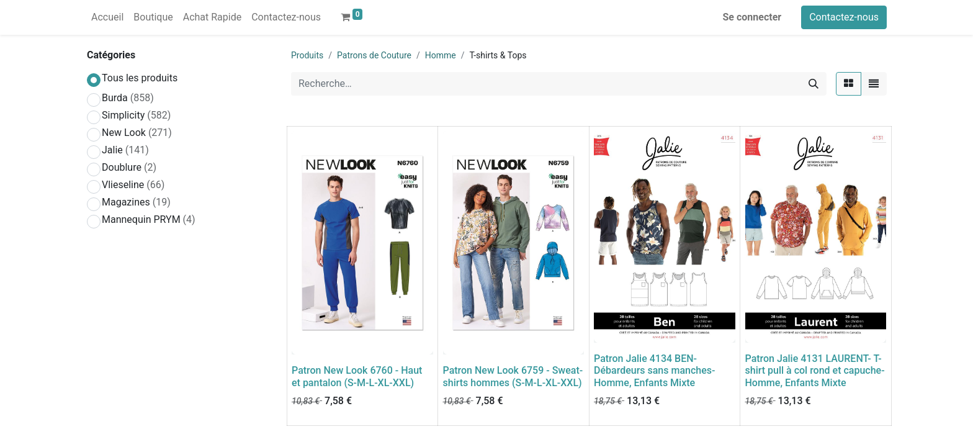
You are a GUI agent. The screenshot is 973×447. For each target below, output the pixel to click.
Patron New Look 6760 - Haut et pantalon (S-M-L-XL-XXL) (357, 376)
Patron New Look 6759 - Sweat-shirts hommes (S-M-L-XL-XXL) (513, 376)
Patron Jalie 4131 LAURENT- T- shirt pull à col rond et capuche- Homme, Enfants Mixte (815, 370)
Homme (440, 55)
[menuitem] (107, 17)
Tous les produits (139, 78)
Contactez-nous (844, 17)
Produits (307, 55)
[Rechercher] (813, 84)
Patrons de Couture (374, 55)
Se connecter (752, 17)
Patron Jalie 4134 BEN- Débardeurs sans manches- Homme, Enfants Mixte (654, 370)
